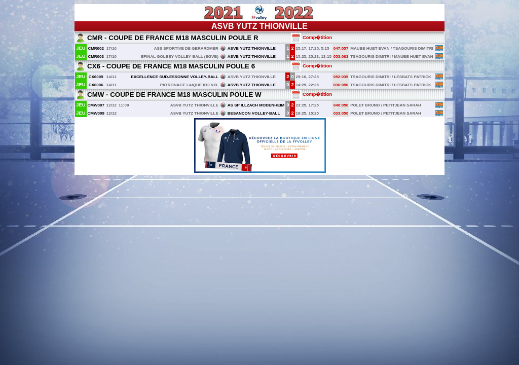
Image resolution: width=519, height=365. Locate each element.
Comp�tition (311, 37)
